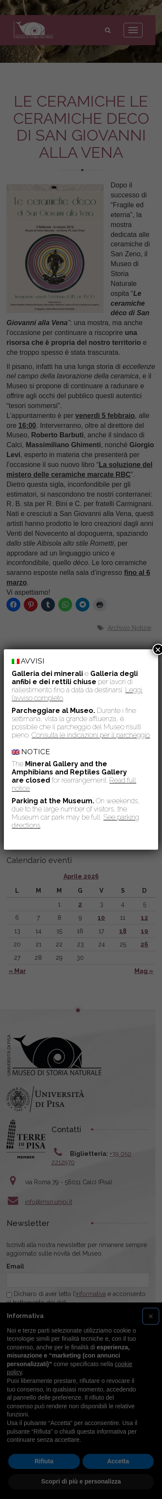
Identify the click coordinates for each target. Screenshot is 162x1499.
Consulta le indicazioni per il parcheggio (91, 735)
